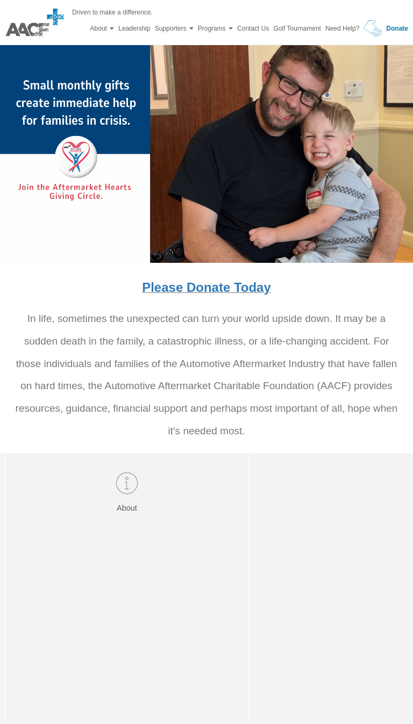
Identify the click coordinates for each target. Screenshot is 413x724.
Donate (386, 28)
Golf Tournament (297, 28)
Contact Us (253, 28)
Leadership (134, 28)
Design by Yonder (263, 691)
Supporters (174, 28)
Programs (215, 28)
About (102, 28)
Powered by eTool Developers (170, 691)
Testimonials (287, 500)
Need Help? (342, 28)
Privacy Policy (329, 691)
